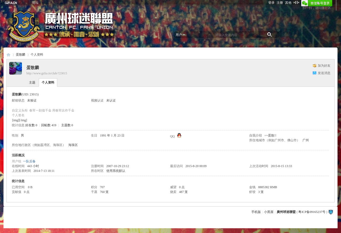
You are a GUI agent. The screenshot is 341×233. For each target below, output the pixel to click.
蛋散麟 (20, 54)
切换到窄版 (296, 2)
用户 (179, 35)
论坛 (35, 2)
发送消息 (324, 73)
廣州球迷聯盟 (8, 55)
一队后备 (29, 161)
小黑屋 (268, 212)
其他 (288, 2)
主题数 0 (67, 125)
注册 (280, 2)
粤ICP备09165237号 (311, 212)
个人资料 (48, 82)
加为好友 (324, 65)
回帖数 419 (48, 125)
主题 (32, 82)
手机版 (256, 212)
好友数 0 (31, 125)
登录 (271, 2)
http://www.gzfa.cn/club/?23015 (46, 73)
